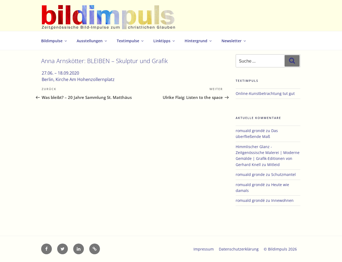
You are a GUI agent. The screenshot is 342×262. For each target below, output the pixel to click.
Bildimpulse (54, 40)
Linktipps (164, 40)
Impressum (203, 249)
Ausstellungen (92, 40)
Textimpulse (130, 40)
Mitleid (273, 164)
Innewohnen (282, 200)
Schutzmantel (283, 174)
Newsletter (234, 40)
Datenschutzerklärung (239, 249)
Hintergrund (198, 40)
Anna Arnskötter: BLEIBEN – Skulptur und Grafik (104, 61)
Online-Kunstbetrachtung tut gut (265, 93)
